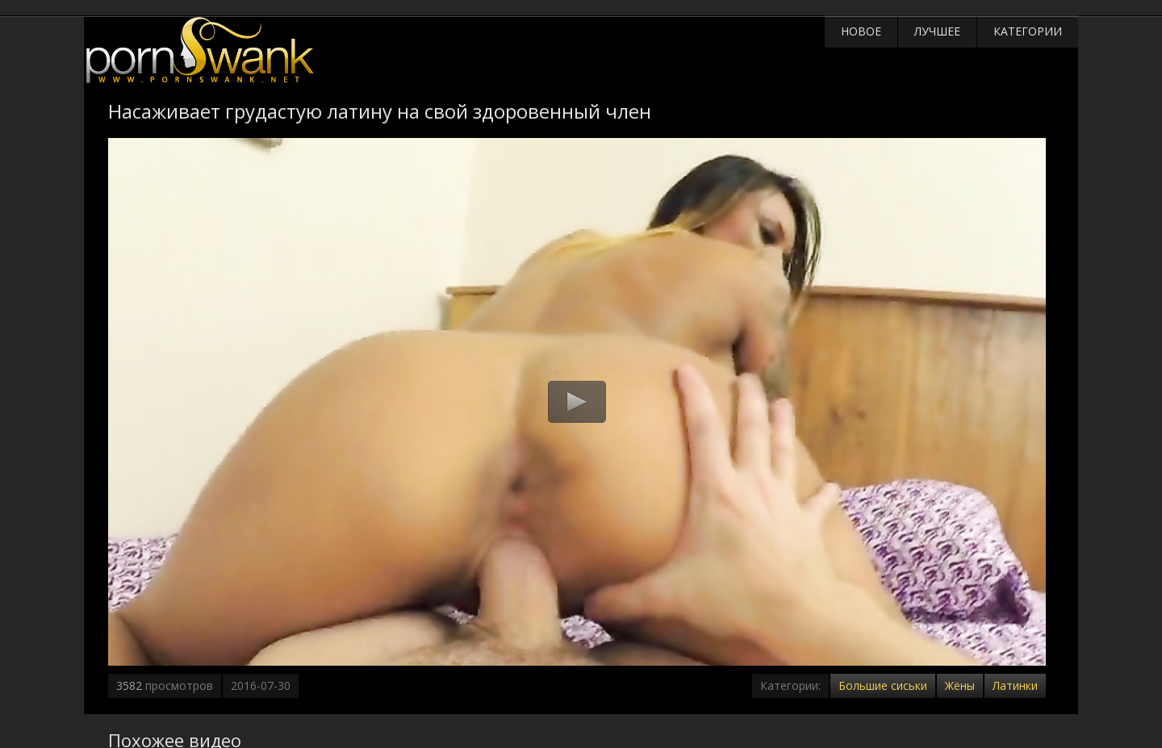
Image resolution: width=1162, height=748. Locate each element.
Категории (1027, 31)
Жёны (960, 685)
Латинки (1015, 685)
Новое (861, 31)
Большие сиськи (882, 685)
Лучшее (937, 31)
